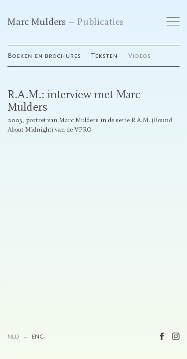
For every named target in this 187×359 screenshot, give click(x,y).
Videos (139, 55)
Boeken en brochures (44, 55)
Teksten (104, 55)
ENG (38, 336)
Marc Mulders (36, 21)
